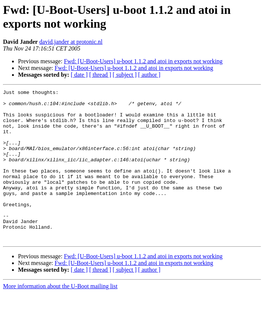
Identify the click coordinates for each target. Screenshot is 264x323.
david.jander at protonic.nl (71, 42)
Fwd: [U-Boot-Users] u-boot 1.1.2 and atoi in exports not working (143, 61)
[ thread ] (100, 74)
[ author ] (149, 74)
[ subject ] (125, 74)
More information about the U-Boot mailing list (60, 316)
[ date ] (79, 74)
